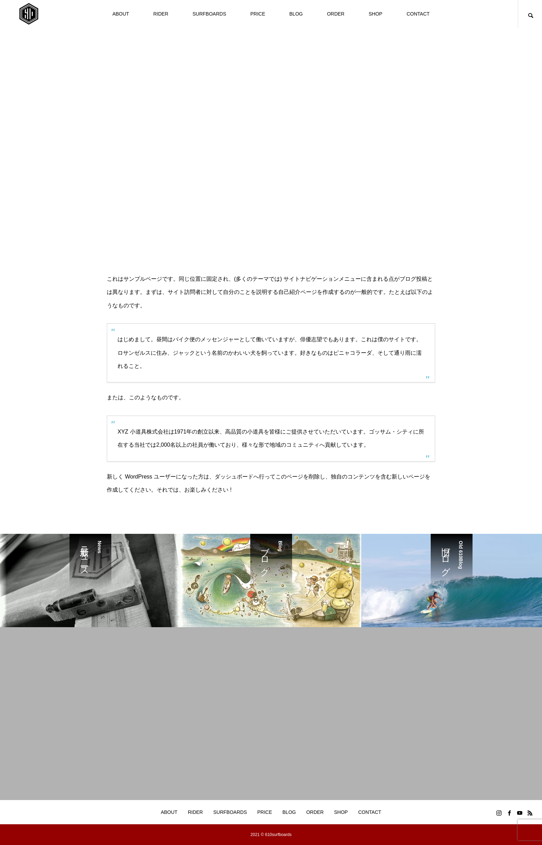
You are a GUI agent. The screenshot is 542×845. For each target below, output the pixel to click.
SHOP (375, 14)
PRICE (257, 14)
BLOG (296, 14)
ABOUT (120, 14)
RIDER (160, 14)
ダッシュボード (234, 477)
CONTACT (418, 14)
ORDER (336, 14)
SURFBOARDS (209, 14)
